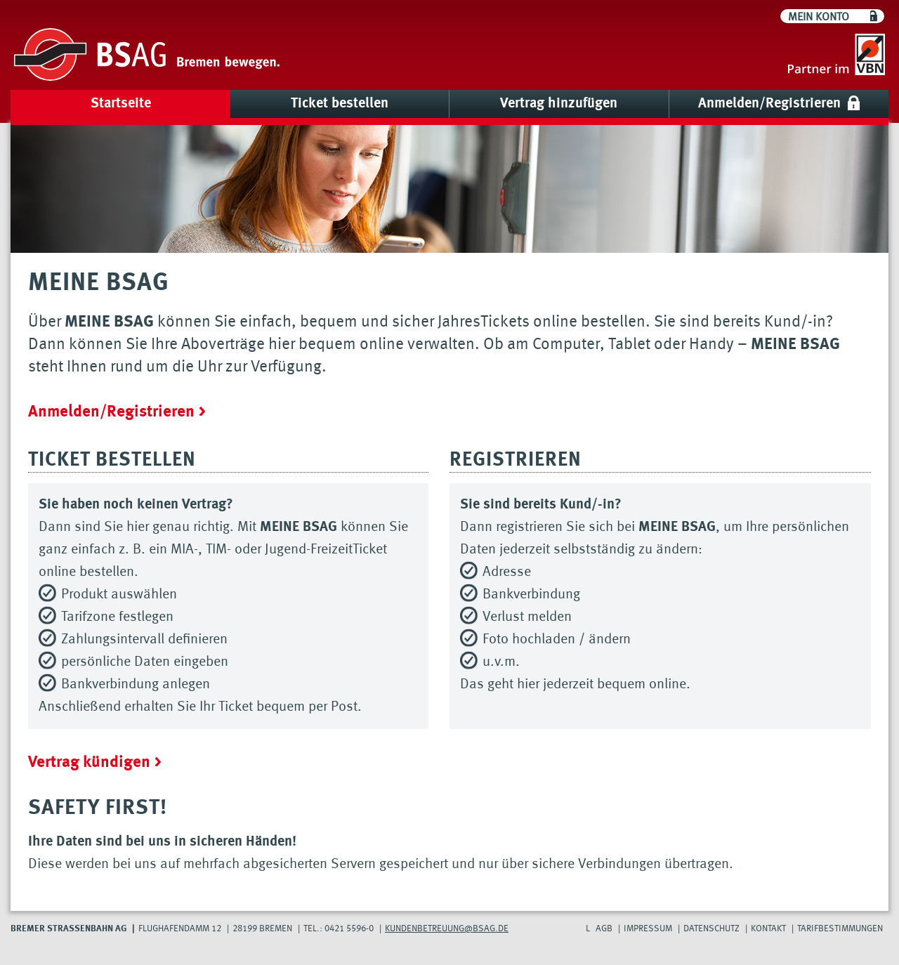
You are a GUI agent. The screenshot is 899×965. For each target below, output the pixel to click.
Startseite (121, 104)
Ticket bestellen (339, 104)
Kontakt (768, 928)
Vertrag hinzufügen (558, 104)
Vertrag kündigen (89, 762)
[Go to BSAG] (147, 56)
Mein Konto (818, 17)
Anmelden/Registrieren (769, 104)
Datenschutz (711, 928)
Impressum (648, 928)
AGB (604, 928)
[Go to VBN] (836, 56)
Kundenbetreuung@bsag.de (446, 928)
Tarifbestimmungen (840, 928)
